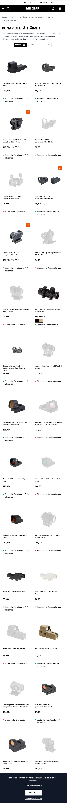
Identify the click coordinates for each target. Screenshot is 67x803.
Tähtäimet (49, 17)
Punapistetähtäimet (9, 20)
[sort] (40, 45)
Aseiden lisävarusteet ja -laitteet (31, 17)
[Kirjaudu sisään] (53, 8)
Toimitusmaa (42, 2)
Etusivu (4, 17)
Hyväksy (33, 792)
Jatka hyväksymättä (33, 799)
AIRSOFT (13, 17)
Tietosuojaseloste (33, 785)
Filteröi (20, 44)
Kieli (25, 2)
